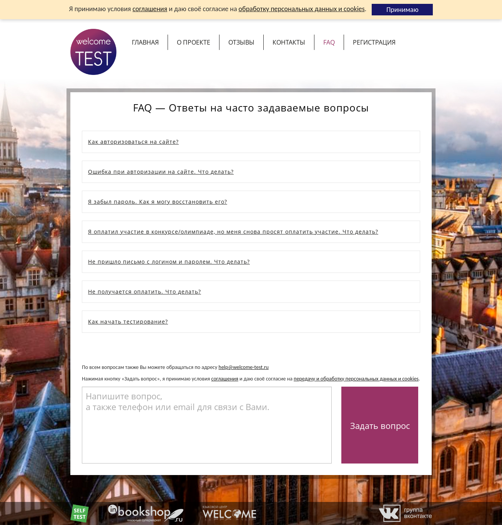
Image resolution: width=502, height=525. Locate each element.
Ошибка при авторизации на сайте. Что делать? (161, 171)
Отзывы (241, 42)
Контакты (289, 42)
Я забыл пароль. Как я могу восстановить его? (157, 201)
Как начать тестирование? (128, 321)
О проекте (193, 42)
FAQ (329, 42)
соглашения (150, 9)
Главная (145, 42)
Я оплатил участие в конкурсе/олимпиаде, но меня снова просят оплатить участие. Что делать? (233, 231)
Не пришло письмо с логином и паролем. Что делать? (169, 261)
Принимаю (402, 9)
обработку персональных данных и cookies (302, 9)
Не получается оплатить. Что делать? (144, 291)
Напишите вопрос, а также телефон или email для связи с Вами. (177, 401)
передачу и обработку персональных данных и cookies (356, 378)
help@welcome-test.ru (244, 367)
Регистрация (374, 42)
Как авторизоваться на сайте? (133, 141)
